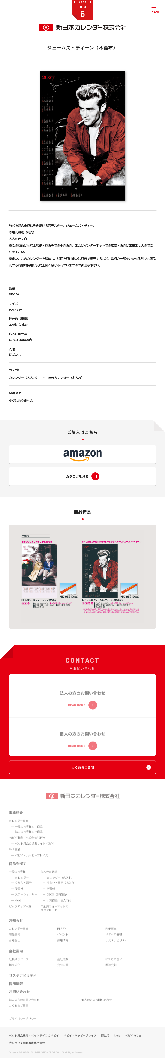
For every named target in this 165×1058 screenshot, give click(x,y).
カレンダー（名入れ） (24, 377)
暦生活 (105, 1041)
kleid (117, 1041)
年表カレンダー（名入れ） (66, 377)
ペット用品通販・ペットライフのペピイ (34, 1041)
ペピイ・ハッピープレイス (79, 1041)
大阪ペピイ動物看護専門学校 (27, 1049)
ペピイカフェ (133, 1041)
